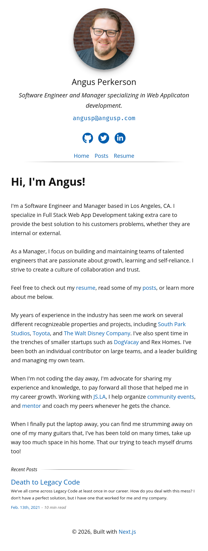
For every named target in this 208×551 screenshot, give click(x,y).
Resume (124, 155)
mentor (31, 405)
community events (170, 396)
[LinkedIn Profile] (120, 138)
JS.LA (99, 396)
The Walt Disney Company (97, 333)
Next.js (127, 531)
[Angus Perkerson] (104, 39)
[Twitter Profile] (103, 138)
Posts (101, 155)
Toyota (41, 333)
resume (86, 287)
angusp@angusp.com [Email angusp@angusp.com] (104, 118)
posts (149, 287)
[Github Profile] (87, 138)
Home (81, 155)
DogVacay (126, 342)
